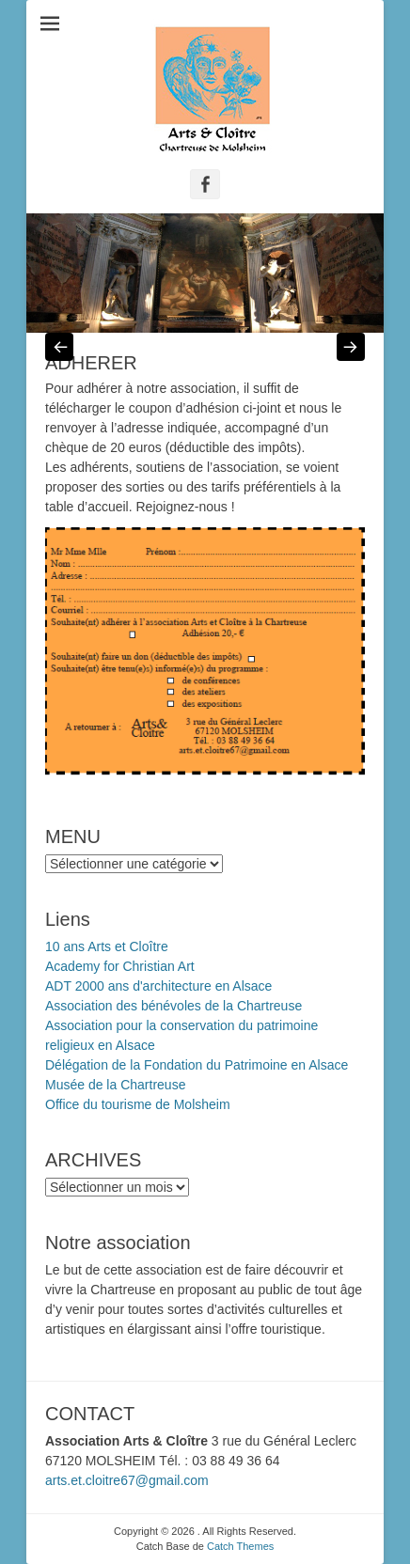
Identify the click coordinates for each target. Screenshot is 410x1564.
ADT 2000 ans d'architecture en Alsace (158, 985)
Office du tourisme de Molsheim (137, 1104)
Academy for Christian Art (120, 966)
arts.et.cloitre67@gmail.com (127, 1480)
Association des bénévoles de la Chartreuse (173, 1005)
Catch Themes (240, 1546)
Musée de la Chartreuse (115, 1084)
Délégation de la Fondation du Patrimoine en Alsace (196, 1064)
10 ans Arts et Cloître (106, 946)
